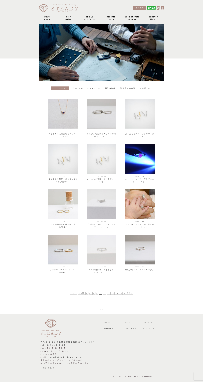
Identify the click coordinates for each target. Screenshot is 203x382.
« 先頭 (81, 295)
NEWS (47, 18)
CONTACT (153, 18)
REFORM (110, 18)
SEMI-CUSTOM (132, 18)
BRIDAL (89, 18)
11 (105, 295)
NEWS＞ (107, 323)
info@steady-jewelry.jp (65, 357)
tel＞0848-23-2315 (53, 345)
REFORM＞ (109, 329)
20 (117, 295)
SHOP (68, 18)
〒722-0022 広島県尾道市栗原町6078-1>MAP (67, 342)
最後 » (130, 295)
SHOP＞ (127, 323)
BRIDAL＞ (148, 323)
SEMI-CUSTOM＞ (131, 329)
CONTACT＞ (148, 329)
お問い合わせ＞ (49, 368)
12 (109, 295)
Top (101, 309)
